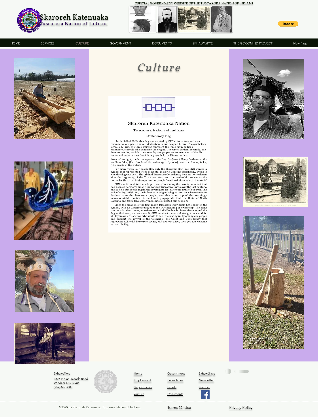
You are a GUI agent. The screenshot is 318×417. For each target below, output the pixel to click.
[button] (288, 24)
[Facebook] (205, 394)
